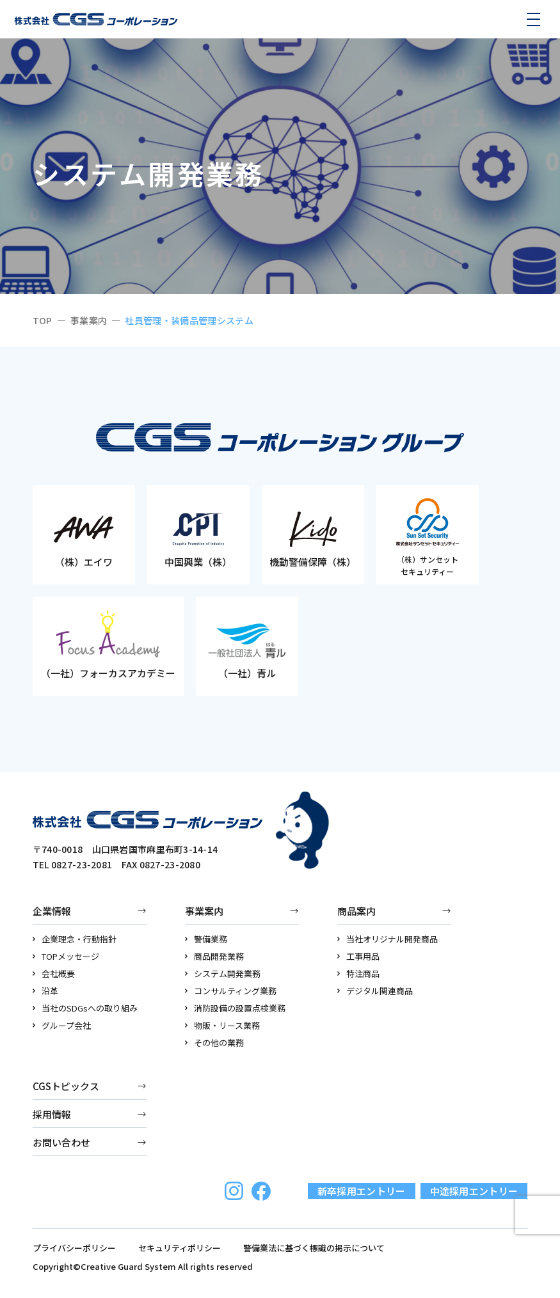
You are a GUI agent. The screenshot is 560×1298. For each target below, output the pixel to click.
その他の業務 (214, 1042)
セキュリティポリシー (179, 1248)
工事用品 (358, 956)
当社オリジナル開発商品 (387, 939)
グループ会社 (62, 1025)
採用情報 (52, 1114)
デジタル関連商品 (375, 991)
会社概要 (54, 973)
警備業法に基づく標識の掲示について (314, 1248)
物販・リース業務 (222, 1025)
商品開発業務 (214, 956)
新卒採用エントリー (361, 1191)
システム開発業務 (223, 973)
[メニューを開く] (533, 19)
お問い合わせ (61, 1142)
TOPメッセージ (66, 956)
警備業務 (206, 939)
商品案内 (356, 911)
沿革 (46, 991)
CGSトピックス (66, 1086)
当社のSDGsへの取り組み (85, 1008)
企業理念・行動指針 (75, 939)
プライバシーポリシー (74, 1248)
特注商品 (358, 973)
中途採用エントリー (474, 1191)
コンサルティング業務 (231, 991)
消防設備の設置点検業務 (235, 1008)
